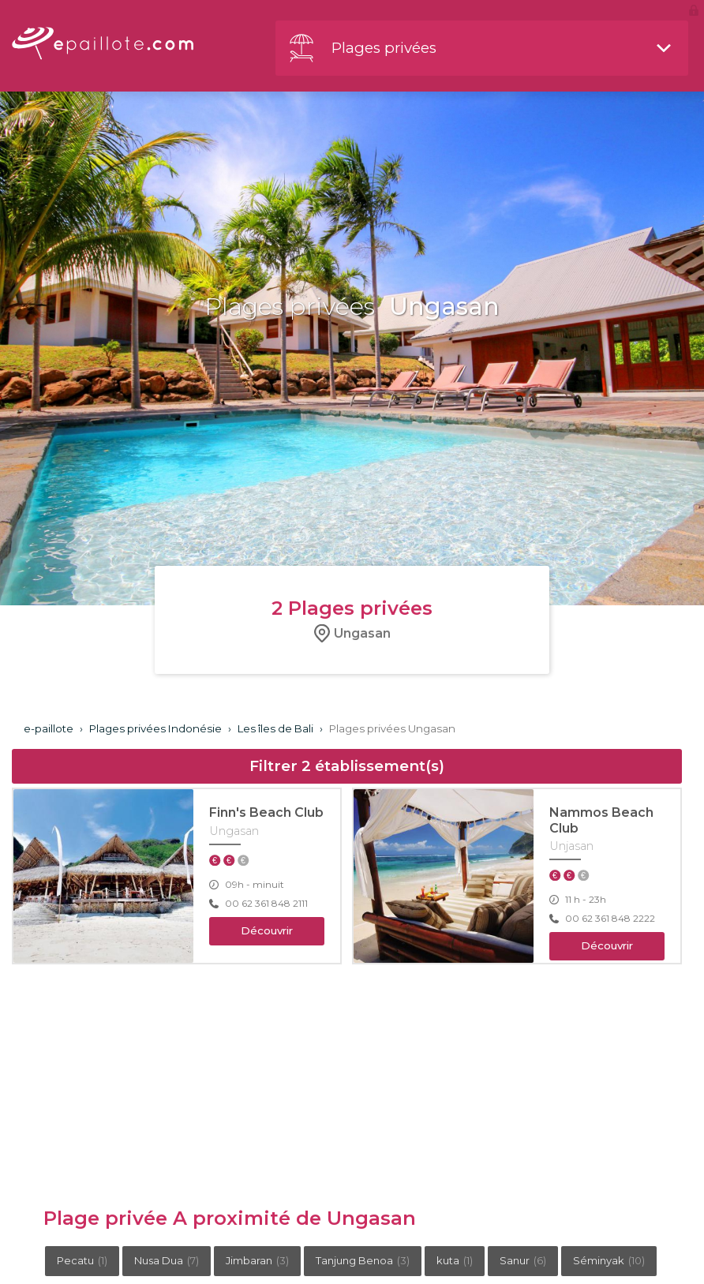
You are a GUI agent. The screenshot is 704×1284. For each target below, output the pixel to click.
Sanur (523, 1260)
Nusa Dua (166, 1260)
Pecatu (82, 1260)
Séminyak (609, 1260)
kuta (454, 1260)
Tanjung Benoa (363, 1260)
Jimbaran (257, 1260)
